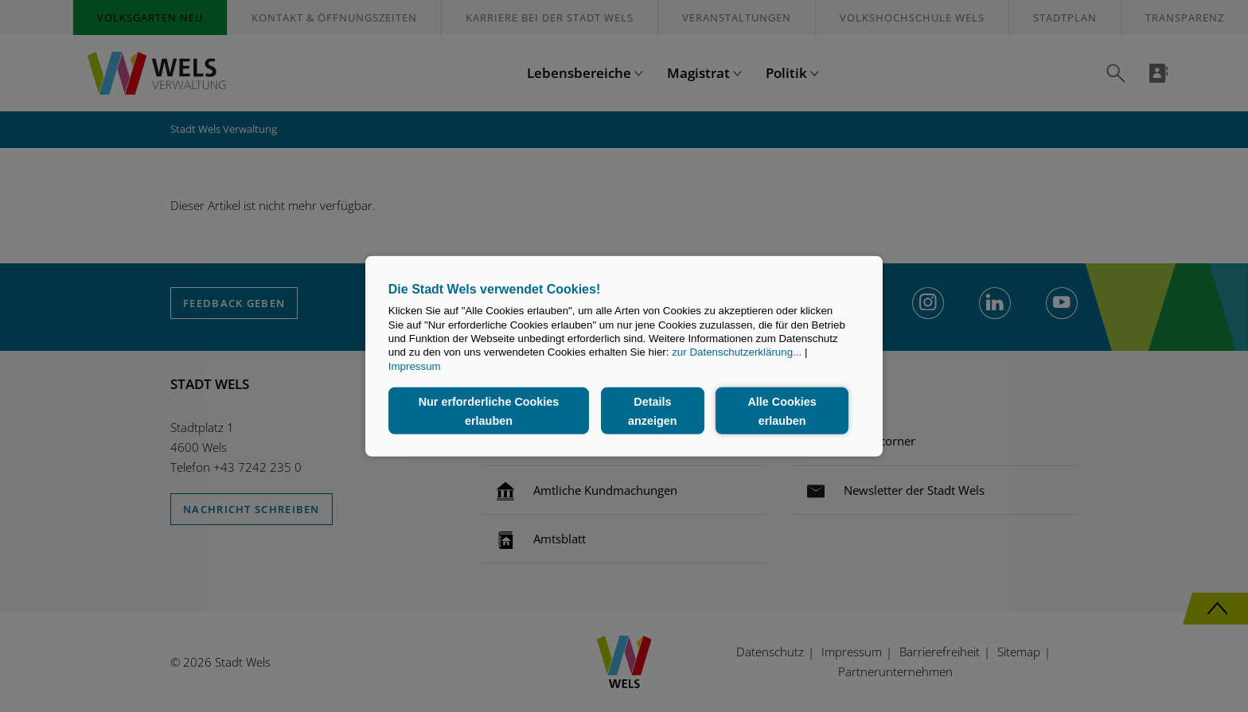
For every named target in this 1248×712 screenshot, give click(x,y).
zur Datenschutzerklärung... (736, 352)
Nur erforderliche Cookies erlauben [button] (489, 410)
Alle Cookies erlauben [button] (781, 410)
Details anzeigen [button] (652, 410)
